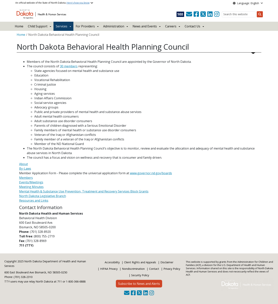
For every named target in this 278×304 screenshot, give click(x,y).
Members (26, 178)
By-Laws (25, 168)
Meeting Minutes (31, 187)
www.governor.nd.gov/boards (151, 173)
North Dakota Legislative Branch (42, 196)
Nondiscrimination (133, 269)
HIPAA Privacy (109, 269)
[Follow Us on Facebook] (196, 14)
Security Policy (140, 275)
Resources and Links (33, 200)
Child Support (37, 26)
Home (19, 26)
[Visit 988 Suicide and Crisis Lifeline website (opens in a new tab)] (180, 14)
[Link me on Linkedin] (210, 14)
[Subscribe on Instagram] (216, 14)
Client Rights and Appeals (140, 262)
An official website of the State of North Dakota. (52, 3)
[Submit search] (260, 14)
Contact (154, 269)
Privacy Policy (171, 269)
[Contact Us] (189, 14)
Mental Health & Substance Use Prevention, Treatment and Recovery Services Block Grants (83, 191)
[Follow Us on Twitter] (203, 14)
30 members (69, 66)
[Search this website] (239, 14)
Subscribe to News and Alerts (139, 284)
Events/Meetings (31, 182)
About (23, 164)
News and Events (145, 26)
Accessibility (112, 262)
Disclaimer (166, 262)
